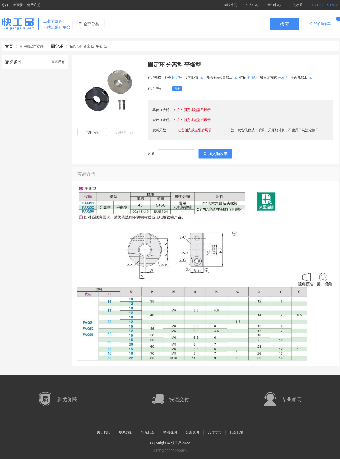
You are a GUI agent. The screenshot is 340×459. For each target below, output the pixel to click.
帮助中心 (274, 5)
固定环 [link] (57, 46)
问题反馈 (236, 432)
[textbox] (191, 24)
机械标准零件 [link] (32, 46)
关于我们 (103, 432)
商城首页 (230, 5)
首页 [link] (9, 46)
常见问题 (148, 432)
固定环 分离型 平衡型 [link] (89, 46)
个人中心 (252, 5)
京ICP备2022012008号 (170, 450)
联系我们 (126, 432)
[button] (162, 154)
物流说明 (170, 432)
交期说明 (192, 432)
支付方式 (214, 432)
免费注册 (33, 5)
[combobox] (206, 24)
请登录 (18, 5)
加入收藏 (296, 5)
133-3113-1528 (324, 5)
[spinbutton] (176, 153)
